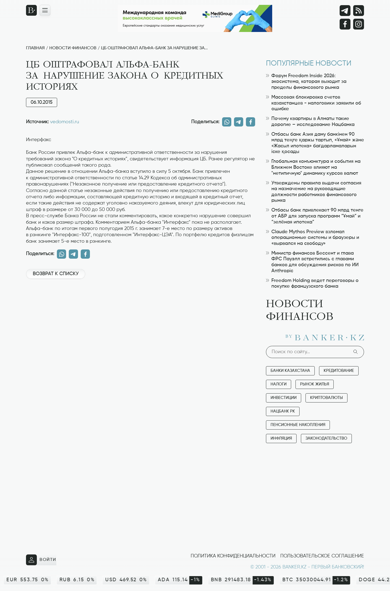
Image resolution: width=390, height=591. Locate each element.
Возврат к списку (56, 273)
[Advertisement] (140, 301)
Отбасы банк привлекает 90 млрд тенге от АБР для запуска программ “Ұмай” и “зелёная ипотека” (314, 216)
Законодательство (326, 438)
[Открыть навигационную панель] (45, 10)
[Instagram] (358, 24)
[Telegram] (345, 10)
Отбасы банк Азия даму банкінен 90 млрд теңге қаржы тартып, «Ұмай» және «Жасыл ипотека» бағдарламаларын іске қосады (315, 143)
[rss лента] (358, 10)
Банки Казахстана (290, 371)
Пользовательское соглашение (322, 556)
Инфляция (281, 438)
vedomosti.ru (64, 121)
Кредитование (339, 371)
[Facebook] (345, 24)
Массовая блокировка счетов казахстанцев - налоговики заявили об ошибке (313, 103)
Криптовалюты (326, 398)
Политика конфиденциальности (233, 556)
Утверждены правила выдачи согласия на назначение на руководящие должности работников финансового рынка (313, 192)
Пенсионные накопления (298, 425)
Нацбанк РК (283, 411)
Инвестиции (284, 398)
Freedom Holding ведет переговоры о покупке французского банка (312, 283)
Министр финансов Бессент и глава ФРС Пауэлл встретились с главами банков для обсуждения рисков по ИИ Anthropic (312, 262)
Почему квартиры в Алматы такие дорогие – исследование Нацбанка (310, 121)
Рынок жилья (314, 384)
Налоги (279, 384)
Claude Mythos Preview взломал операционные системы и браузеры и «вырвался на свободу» (312, 237)
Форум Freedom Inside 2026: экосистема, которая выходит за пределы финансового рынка (306, 81)
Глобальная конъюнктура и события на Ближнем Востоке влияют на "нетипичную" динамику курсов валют (313, 167)
